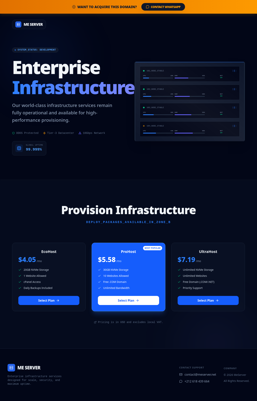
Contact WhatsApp (163, 7)
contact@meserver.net (197, 374)
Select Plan (49, 300)
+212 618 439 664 (194, 381)
